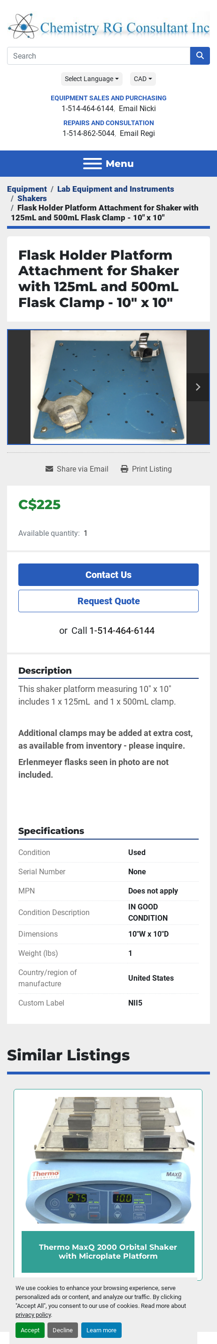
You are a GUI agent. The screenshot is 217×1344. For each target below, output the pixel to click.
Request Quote (109, 601)
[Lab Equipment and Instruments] (115, 189)
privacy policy (33, 1314)
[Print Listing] (146, 469)
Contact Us (108, 574)
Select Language (89, 79)
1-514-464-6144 (88, 108)
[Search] (98, 56)
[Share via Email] (77, 469)
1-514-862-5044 (88, 133)
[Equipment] (27, 189)
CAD (140, 79)
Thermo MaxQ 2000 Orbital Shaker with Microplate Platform (108, 1252)
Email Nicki (137, 108)
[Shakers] (32, 198)
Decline (63, 1330)
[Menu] (92, 163)
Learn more (101, 1330)
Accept (30, 1330)
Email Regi (137, 133)
